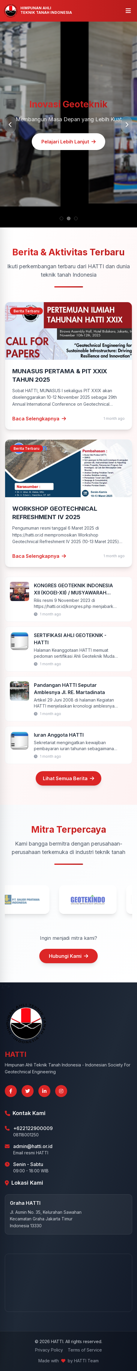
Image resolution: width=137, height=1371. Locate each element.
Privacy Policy (49, 1349)
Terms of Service (85, 1349)
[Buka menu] (128, 10)
